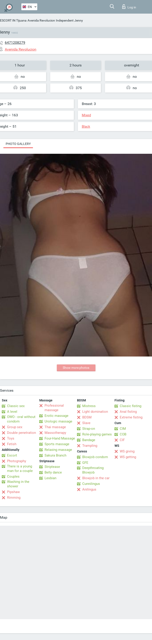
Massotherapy (55, 433)
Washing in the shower (18, 484)
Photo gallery (18, 144)
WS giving (127, 451)
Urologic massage (58, 421)
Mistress (89, 406)
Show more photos (76, 367)
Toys (10, 438)
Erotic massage (56, 416)
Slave (86, 423)
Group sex (14, 427)
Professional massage (54, 407)
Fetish (11, 444)
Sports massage (57, 444)
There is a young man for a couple (20, 468)
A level (12, 412)
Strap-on (88, 429)
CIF (122, 440)
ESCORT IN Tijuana (13, 20)
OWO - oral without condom (21, 419)
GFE (85, 463)
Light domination (95, 412)
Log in (129, 6)
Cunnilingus (91, 484)
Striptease (52, 467)
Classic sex (16, 406)
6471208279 (15, 42)
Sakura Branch (55, 455)
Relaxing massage (58, 450)
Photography (16, 461)
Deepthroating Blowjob (93, 470)
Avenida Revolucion (41, 20)
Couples (13, 476)
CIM (123, 429)
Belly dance (53, 472)
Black (86, 127)
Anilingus (89, 489)
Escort (12, 455)
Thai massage (55, 427)
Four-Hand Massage (60, 438)
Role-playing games (97, 434)
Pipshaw (13, 492)
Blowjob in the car (96, 478)
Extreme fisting (131, 417)
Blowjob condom (95, 457)
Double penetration (21, 433)
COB (123, 434)
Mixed (86, 115)
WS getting (128, 457)
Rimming (13, 498)
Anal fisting (128, 412)
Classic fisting (130, 406)
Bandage (88, 440)
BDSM (87, 417)
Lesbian (50, 478)
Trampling (89, 446)
